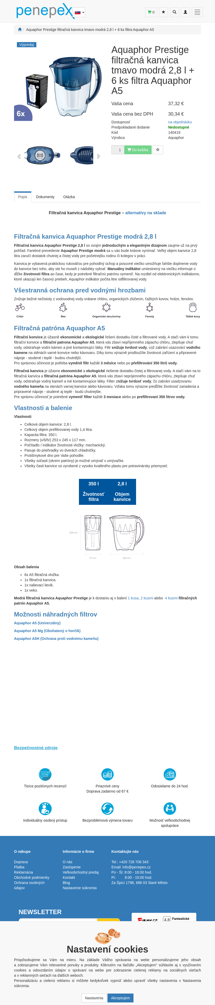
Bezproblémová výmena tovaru (108, 812)
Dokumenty (45, 197)
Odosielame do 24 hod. (170, 778)
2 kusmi (146, 598)
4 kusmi (171, 598)
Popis (22, 197)
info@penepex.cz (137, 867)
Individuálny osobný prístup (45, 812)
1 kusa (133, 598)
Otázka (69, 197)
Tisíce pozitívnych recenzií (45, 778)
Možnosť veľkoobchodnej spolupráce (170, 815)
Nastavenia (94, 998)
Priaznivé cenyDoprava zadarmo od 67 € (107, 780)
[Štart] (20, 30)
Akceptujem (120, 998)
